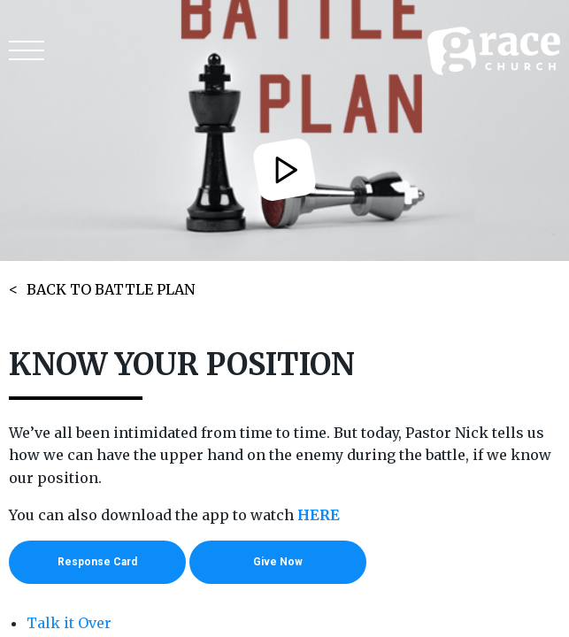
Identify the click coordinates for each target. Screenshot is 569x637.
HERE (318, 515)
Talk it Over (69, 623)
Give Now (278, 562)
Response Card (97, 562)
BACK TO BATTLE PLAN (111, 289)
